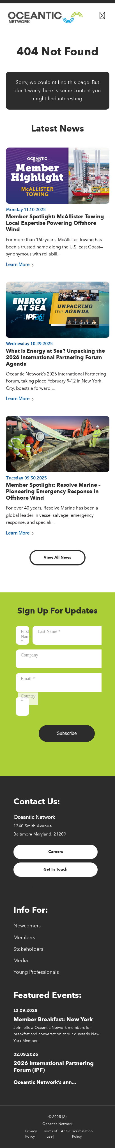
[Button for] (102, 14)
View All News (57, 557)
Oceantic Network (57, 1124)
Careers (55, 851)
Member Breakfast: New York (53, 1019)
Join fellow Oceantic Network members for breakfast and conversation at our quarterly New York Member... (56, 1034)
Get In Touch (55, 869)
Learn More (20, 265)
